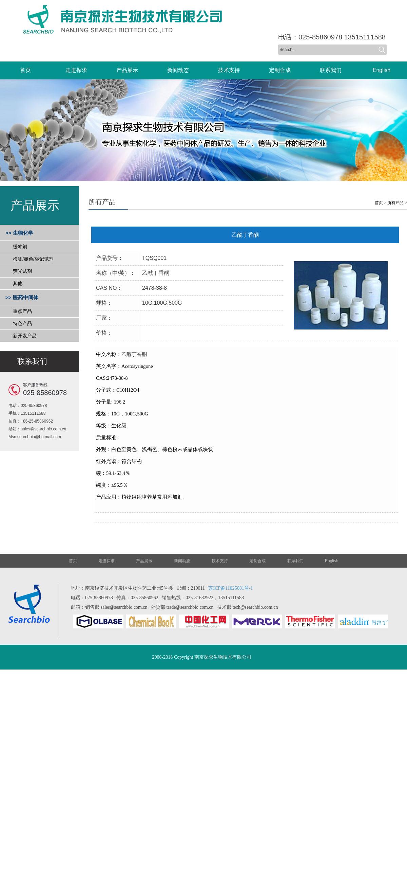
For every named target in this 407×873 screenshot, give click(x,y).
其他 (17, 283)
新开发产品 (25, 335)
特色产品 (22, 323)
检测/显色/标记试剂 (33, 259)
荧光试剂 (22, 271)
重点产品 (22, 311)
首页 (379, 202)
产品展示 (144, 560)
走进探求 (106, 560)
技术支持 (220, 560)
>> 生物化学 (19, 233)
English (331, 560)
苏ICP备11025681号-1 (230, 588)
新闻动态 (182, 560)
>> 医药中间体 (21, 297)
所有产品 (395, 202)
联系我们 (295, 560)
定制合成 (257, 560)
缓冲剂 (20, 246)
